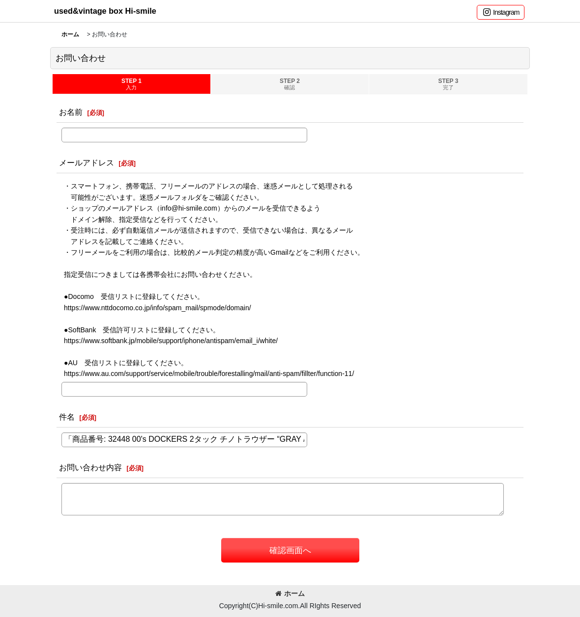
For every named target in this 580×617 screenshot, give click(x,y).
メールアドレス (86, 162)
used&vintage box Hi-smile (105, 10)
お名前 (71, 111)
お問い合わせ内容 (90, 467)
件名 (67, 416)
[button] (500, 12)
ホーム (290, 593)
